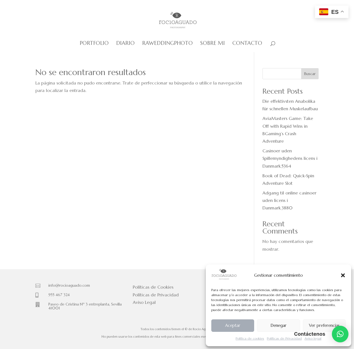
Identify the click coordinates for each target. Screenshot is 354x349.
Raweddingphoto (167, 43)
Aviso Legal (144, 302)
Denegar (278, 325)
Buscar (310, 73)
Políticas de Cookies (153, 287)
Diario (125, 43)
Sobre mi (212, 43)
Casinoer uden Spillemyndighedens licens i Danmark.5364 (289, 158)
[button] (343, 275)
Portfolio (94, 43)
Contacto (247, 43)
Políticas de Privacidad (284, 338)
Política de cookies (250, 338)
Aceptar (232, 325)
